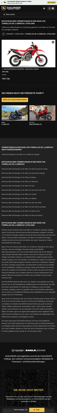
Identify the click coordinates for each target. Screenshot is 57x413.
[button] (28, 60)
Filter (36, 410)
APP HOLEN (51, 2)
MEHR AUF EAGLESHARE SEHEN (15, 100)
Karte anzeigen (20, 410)
